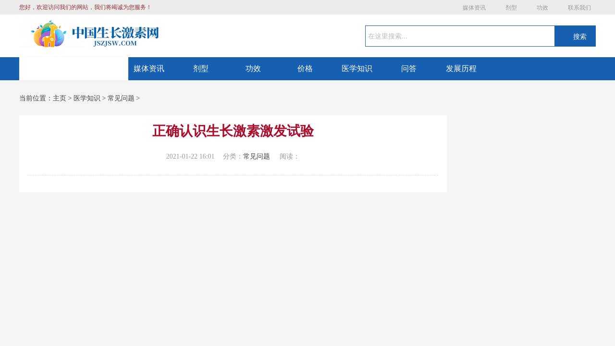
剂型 (511, 7)
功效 (542, 7)
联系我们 (579, 7)
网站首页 (74, 68)
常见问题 (121, 98)
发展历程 (461, 68)
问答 (409, 68)
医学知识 (357, 68)
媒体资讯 (474, 7)
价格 (305, 68)
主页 (59, 98)
